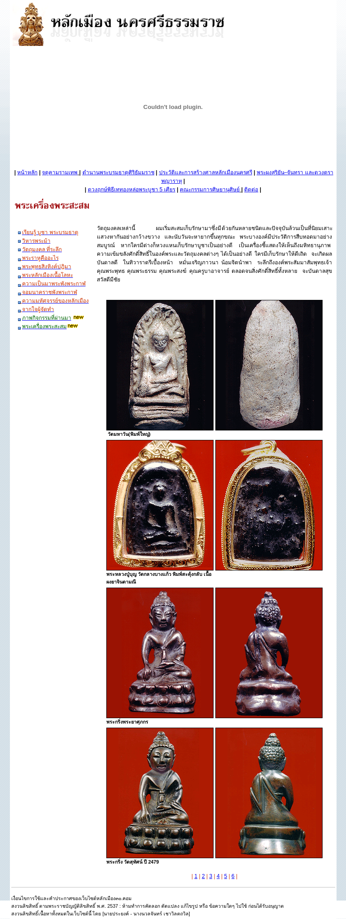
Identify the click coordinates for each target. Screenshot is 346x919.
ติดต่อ (251, 189)
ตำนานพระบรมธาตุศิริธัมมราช (118, 172)
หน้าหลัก (27, 172)
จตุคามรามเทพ (59, 172)
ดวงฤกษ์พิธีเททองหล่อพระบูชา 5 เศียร (131, 189)
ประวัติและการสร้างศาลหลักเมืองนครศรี (205, 172)
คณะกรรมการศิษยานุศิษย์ (210, 189)
